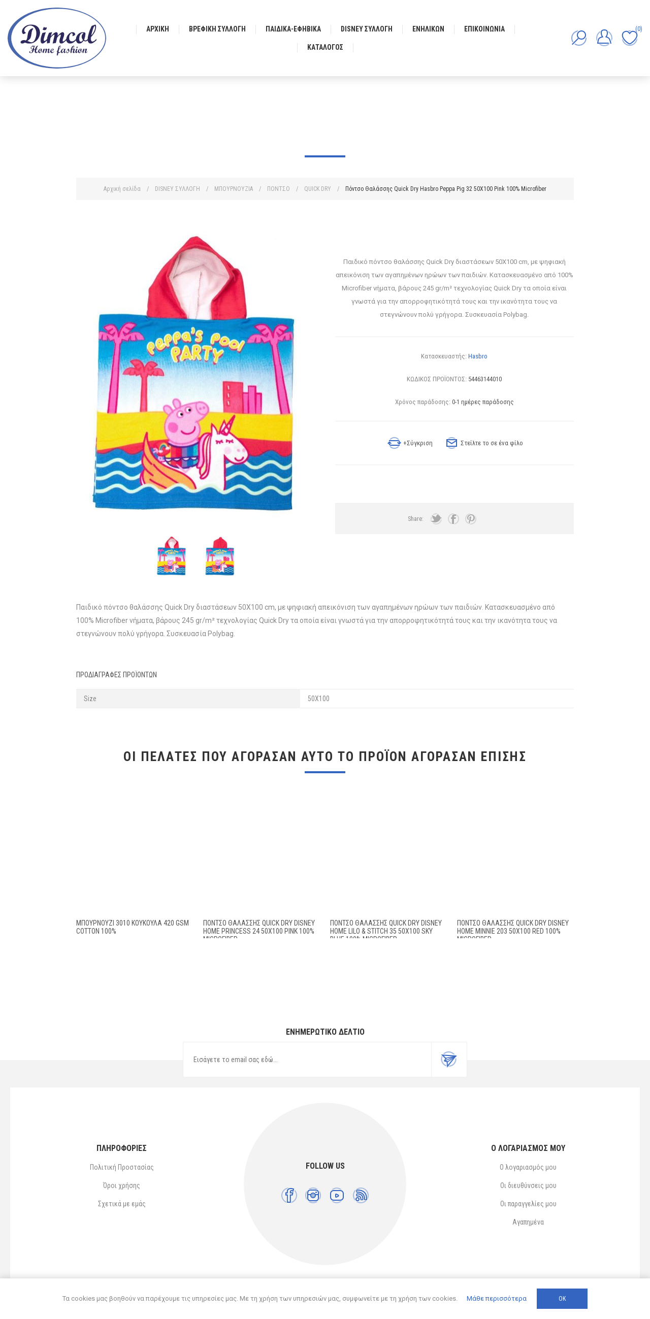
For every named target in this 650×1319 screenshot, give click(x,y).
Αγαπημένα (528, 1222)
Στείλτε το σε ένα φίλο (492, 443)
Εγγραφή (449, 1059)
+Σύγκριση (418, 443)
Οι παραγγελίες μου (528, 1204)
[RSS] (361, 1195)
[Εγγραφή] (307, 1059)
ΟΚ (562, 1298)
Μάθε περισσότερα (497, 1298)
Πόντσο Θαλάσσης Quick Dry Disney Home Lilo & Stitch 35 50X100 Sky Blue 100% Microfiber (386, 931)
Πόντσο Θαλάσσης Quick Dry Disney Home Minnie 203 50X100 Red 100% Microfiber (513, 931)
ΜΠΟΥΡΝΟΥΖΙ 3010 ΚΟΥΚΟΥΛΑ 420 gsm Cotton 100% (132, 927)
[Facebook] (289, 1195)
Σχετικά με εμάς (122, 1204)
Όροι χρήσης (121, 1185)
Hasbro (478, 356)
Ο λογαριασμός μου (528, 1167)
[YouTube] (337, 1195)
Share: (416, 518)
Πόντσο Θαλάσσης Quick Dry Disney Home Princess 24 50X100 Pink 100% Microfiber (259, 931)
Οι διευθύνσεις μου (528, 1185)
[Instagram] (313, 1195)
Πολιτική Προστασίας (122, 1167)
